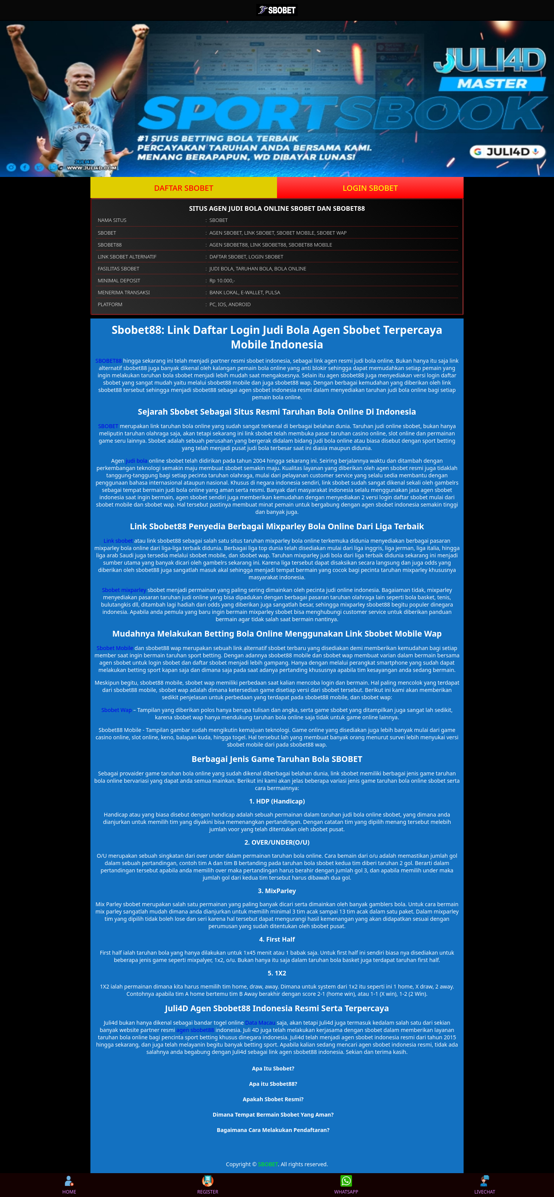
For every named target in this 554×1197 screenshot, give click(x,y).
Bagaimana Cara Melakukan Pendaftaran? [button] (273, 1130)
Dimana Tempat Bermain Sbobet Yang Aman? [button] (273, 1114)
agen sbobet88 (195, 1030)
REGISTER (207, 1185)
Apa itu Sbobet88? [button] (273, 1083)
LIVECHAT (484, 1185)
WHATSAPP (346, 1185)
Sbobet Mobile (115, 648)
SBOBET (108, 426)
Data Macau (260, 1022)
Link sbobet (118, 540)
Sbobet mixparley (124, 589)
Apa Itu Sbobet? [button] (273, 1068)
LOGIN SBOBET (370, 188)
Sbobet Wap (116, 710)
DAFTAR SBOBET (184, 188)
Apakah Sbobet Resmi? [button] (273, 1099)
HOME (69, 1185)
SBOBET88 (108, 360)
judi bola (137, 460)
